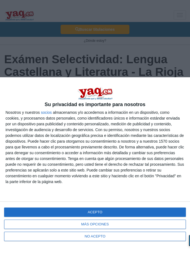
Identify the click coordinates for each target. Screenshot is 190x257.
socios (46, 112)
